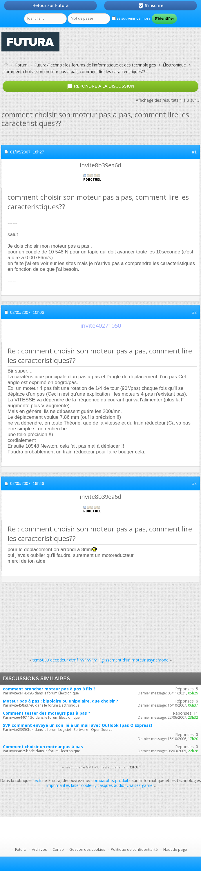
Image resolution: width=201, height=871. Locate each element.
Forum (21, 65)
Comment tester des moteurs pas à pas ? (46, 713)
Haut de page (175, 849)
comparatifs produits (111, 780)
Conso (58, 849)
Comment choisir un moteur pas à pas (43, 746)
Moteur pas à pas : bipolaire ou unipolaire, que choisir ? (60, 701)
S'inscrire (150, 6)
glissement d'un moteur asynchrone (135, 660)
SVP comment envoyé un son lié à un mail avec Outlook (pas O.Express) (77, 725)
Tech (36, 780)
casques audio (110, 785)
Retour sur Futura (50, 5)
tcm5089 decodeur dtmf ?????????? (64, 660)
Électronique (174, 65)
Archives (39, 849)
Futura (20, 849)
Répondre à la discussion (100, 87)
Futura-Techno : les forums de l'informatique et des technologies (95, 65)
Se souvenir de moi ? (131, 18)
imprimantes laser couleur (70, 785)
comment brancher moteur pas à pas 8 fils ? (49, 689)
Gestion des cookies (87, 849)
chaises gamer (140, 785)
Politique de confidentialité (134, 849)
